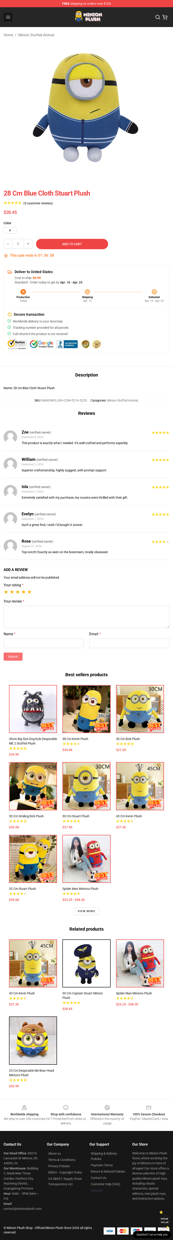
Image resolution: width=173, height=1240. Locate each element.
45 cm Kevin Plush (129, 816)
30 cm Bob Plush (128, 739)
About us (54, 1153)
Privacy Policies (59, 1166)
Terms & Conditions (61, 1160)
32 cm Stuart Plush (22, 889)
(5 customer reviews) (38, 203)
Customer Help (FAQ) (105, 1184)
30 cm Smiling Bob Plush (26, 816)
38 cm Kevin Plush (75, 739)
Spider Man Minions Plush (80, 889)
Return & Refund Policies (108, 1171)
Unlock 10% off (164, 1220)
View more (86, 911)
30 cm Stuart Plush (75, 816)
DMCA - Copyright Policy (65, 1172)
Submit (13, 656)
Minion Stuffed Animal (36, 35)
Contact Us (98, 1178)
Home (8, 35)
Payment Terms (102, 1165)
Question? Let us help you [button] (152, 1234)
